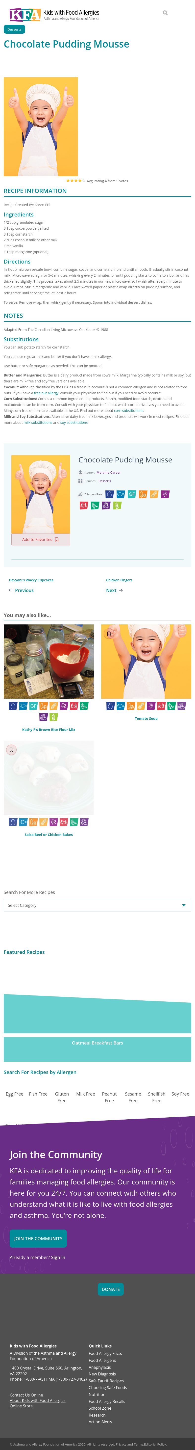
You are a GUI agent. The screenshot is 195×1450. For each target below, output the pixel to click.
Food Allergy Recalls (107, 1401)
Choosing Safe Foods (108, 1387)
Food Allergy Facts (105, 1353)
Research (97, 1415)
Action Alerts (100, 1422)
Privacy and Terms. (130, 1444)
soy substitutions (74, 422)
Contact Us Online (26, 1395)
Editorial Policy (155, 1444)
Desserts (104, 481)
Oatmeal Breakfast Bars (97, 1043)
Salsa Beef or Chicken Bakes (49, 834)
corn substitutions (128, 410)
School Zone (100, 1408)
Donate (111, 1289)
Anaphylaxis (100, 1367)
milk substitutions (38, 422)
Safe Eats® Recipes (106, 1381)
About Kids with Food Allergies (37, 1401)
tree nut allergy (46, 393)
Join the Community (38, 1238)
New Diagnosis (102, 1374)
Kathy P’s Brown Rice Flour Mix (48, 729)
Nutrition (97, 1394)
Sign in (58, 1257)
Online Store (21, 1406)
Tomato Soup (146, 718)
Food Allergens (102, 1360)
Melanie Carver (109, 472)
